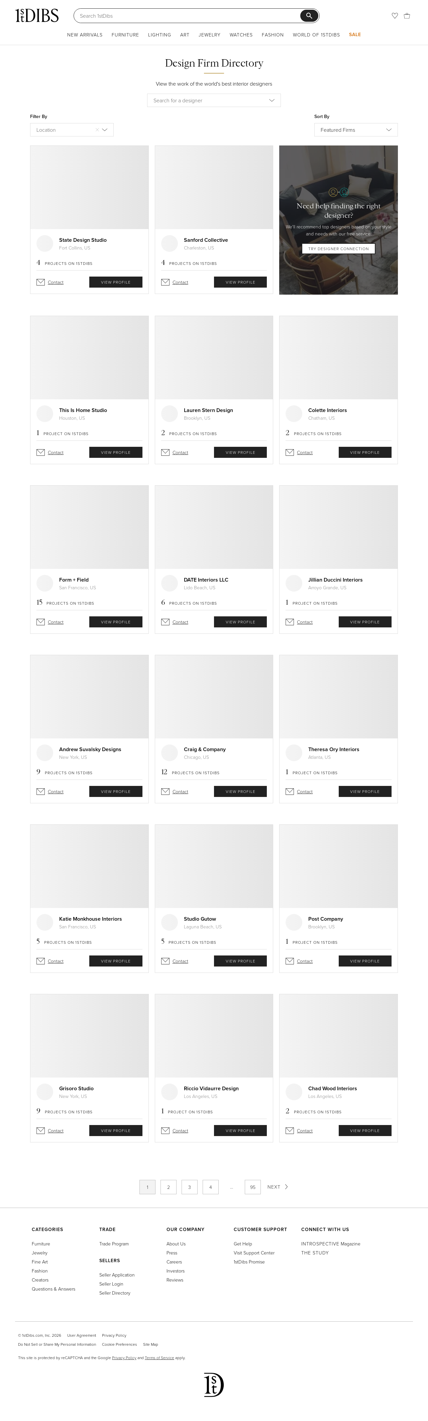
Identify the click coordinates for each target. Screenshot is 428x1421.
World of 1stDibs (316, 34)
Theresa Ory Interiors (333, 749)
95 (252, 1187)
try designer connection (338, 248)
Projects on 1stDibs (64, 263)
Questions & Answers (53, 1289)
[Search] (190, 16)
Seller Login (111, 1284)
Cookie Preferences (119, 1344)
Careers (174, 1261)
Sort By (321, 116)
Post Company (325, 919)
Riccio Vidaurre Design (211, 1088)
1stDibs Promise (249, 1261)
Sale (355, 34)
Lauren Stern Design (208, 410)
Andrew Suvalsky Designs (90, 749)
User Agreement (81, 1335)
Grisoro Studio (76, 1088)
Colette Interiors (327, 410)
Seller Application (117, 1275)
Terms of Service (159, 1357)
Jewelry (210, 34)
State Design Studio (83, 240)
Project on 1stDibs (62, 433)
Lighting (159, 34)
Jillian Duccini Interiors (335, 580)
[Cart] (407, 16)
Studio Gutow (200, 919)
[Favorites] (395, 16)
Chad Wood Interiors (332, 1088)
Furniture (125, 34)
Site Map (150, 1344)
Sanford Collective (206, 240)
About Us (176, 1243)
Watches (241, 34)
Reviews (175, 1280)
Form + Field (74, 580)
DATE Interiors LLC (206, 580)
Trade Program (114, 1243)
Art (185, 34)
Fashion (273, 34)
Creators (40, 1280)
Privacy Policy (114, 1335)
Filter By (38, 116)
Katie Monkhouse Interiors (90, 919)
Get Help (243, 1243)
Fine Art (40, 1261)
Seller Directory (114, 1293)
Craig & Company (205, 749)
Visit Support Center (254, 1252)
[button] (275, 100)
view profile (116, 282)
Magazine (330, 1243)
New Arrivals (85, 34)
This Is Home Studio (83, 410)
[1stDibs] (37, 15)
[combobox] (214, 100)
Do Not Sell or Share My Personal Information (57, 1344)
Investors (176, 1270)
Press (172, 1252)
